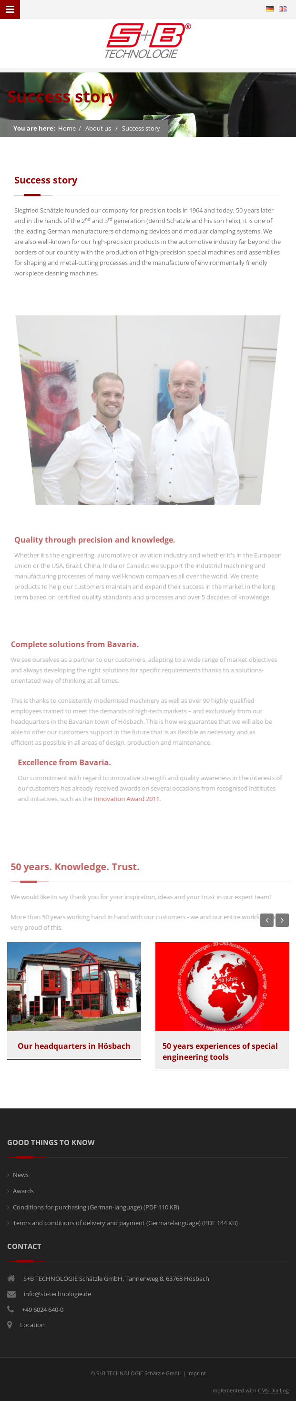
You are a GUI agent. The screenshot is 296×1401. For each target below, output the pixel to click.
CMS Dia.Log (273, 1390)
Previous (267, 920)
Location (32, 1324)
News (21, 1174)
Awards (23, 1191)
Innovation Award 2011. (130, 798)
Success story (141, 128)
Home (67, 128)
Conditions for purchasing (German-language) (96, 1207)
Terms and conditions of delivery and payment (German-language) (125, 1222)
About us (98, 128)
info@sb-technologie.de (57, 1293)
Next (282, 920)
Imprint (196, 1373)
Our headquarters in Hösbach (74, 1046)
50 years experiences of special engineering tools (220, 1051)
